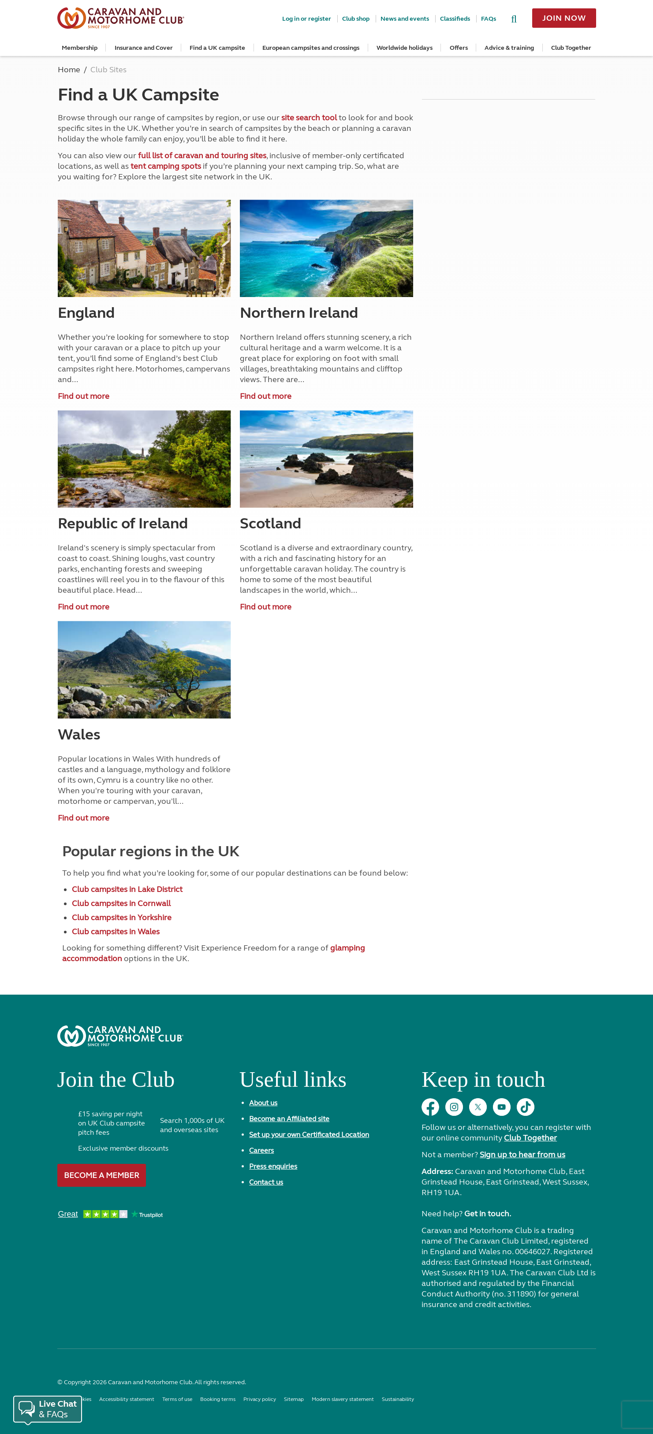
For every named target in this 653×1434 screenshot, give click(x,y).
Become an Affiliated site (289, 1119)
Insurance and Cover (144, 48)
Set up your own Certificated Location (309, 1134)
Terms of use (177, 1399)
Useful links (293, 1083)
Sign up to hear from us (522, 1154)
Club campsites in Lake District (127, 889)
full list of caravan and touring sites (202, 155)
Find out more (83, 396)
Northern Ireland (299, 313)
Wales (79, 734)
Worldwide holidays (405, 48)
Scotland (270, 523)
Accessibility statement (126, 1399)
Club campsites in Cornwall (121, 903)
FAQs (488, 18)
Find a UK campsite (217, 48)
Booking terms (217, 1399)
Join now (564, 18)
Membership (79, 48)
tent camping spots (166, 166)
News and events (405, 18)
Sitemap (294, 1399)
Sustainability (398, 1399)
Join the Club (116, 1083)
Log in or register (306, 18)
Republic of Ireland (123, 523)
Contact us (266, 1182)
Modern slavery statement (343, 1399)
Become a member (101, 1175)
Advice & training (509, 48)
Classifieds (455, 18)
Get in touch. (487, 1214)
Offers (459, 48)
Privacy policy (259, 1399)
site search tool (309, 118)
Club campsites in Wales (116, 931)
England (86, 313)
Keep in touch (483, 1083)
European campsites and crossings (310, 48)
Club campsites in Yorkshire (122, 917)
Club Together (571, 48)
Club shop (355, 18)
